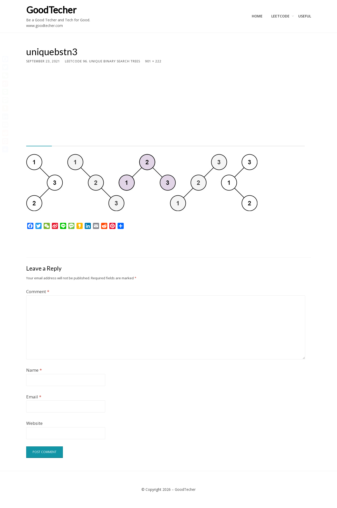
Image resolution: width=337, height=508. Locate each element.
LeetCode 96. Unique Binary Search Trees (102, 61)
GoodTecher (51, 9)
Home (257, 16)
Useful (304, 16)
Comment (37, 291)
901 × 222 (153, 61)
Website (34, 423)
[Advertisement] (165, 103)
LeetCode (280, 16)
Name (34, 370)
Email (33, 397)
